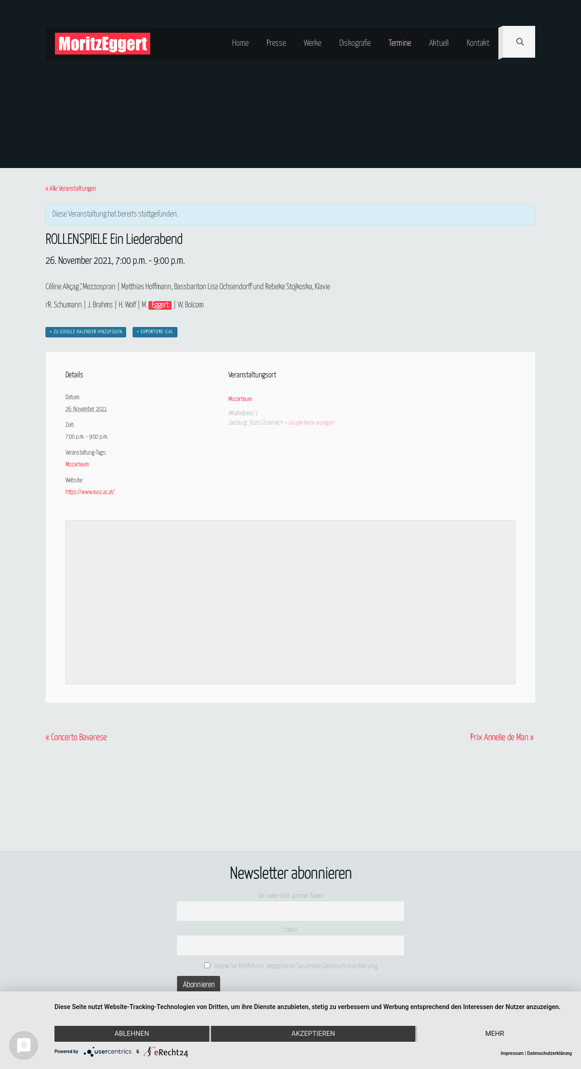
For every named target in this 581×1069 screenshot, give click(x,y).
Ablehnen (131, 1034)
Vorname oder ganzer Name (290, 895)
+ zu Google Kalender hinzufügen (85, 332)
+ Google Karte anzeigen (309, 423)
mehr (494, 1034)
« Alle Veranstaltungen (70, 189)
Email (290, 929)
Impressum (512, 1053)
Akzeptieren (313, 1034)
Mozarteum (77, 465)
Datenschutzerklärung (549, 1053)
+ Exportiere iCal (155, 332)
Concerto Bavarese (76, 737)
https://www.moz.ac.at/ (89, 492)
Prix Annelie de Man (501, 737)
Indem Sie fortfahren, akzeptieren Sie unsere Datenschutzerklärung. (291, 966)
